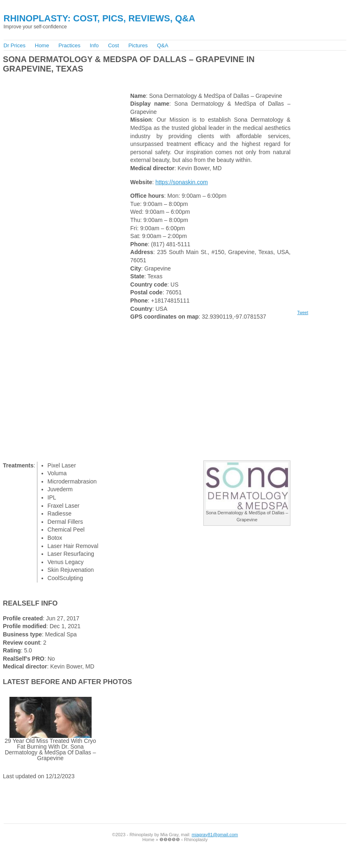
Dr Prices (14, 45)
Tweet (302, 312)
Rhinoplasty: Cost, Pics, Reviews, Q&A (100, 18)
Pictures (137, 45)
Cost (113, 45)
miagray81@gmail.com (215, 834)
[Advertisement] (98, 81)
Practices (69, 45)
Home (42, 45)
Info (94, 45)
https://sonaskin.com (181, 182)
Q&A (162, 45)
